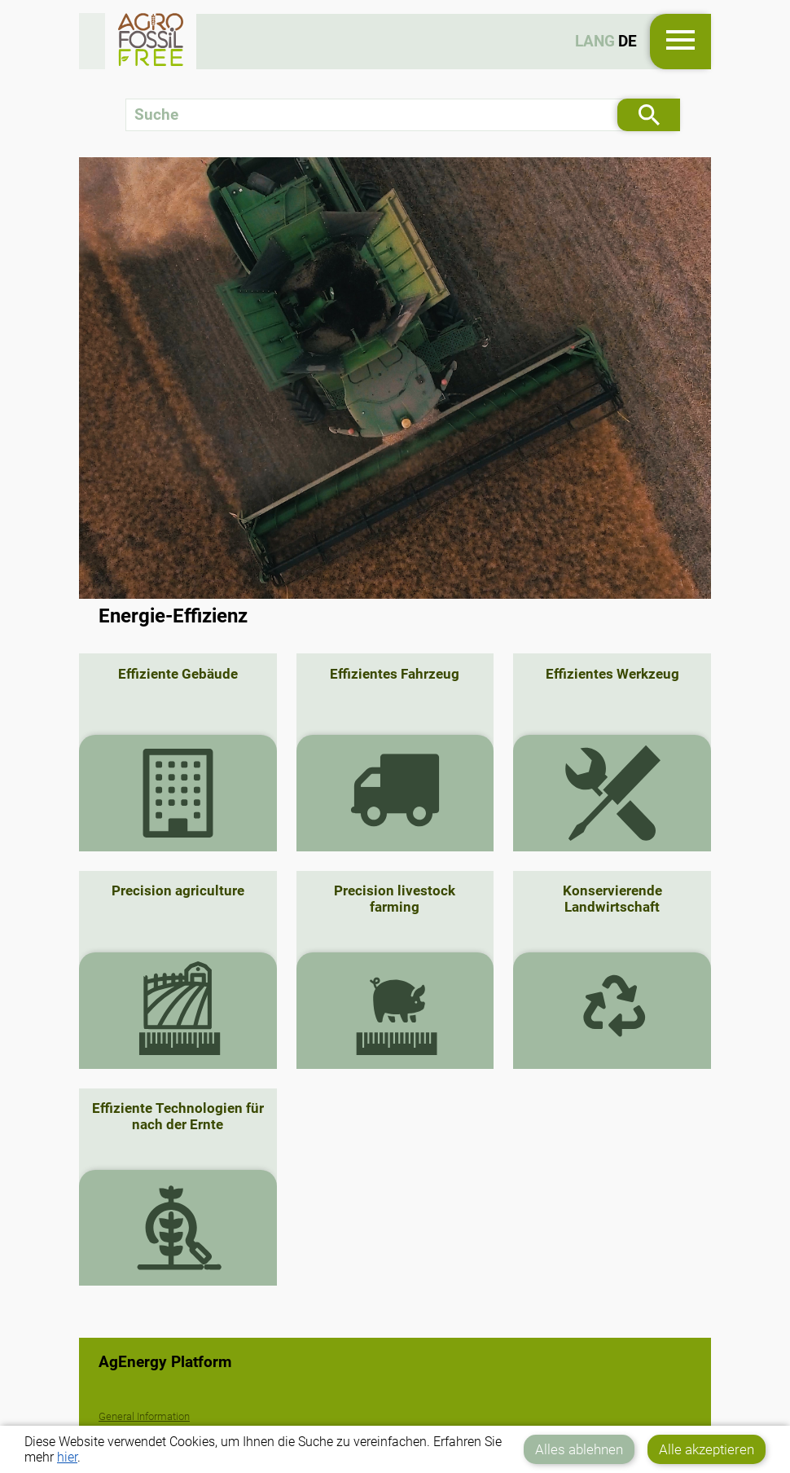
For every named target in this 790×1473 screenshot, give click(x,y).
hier (67, 1457)
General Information (144, 1416)
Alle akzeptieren (706, 1449)
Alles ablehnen (579, 1449)
